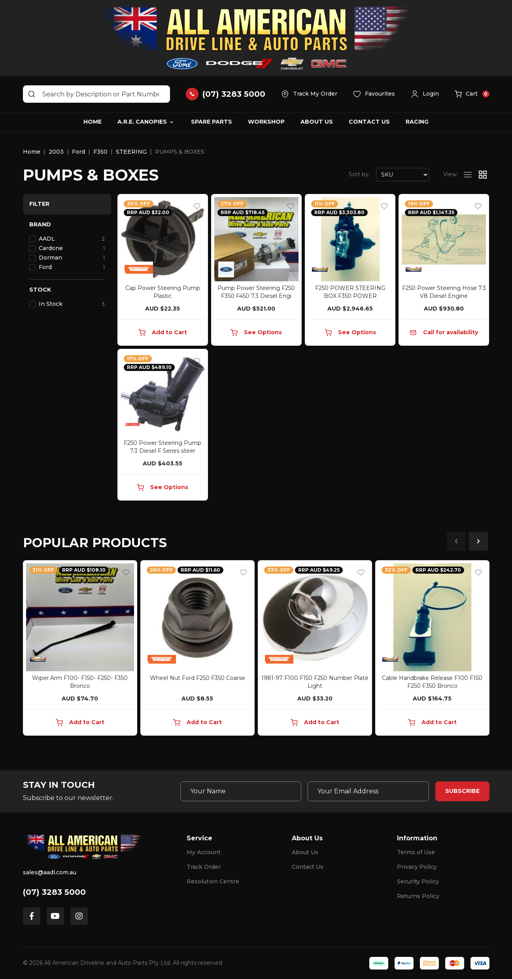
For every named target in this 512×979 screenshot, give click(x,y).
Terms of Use (416, 852)
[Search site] (31, 94)
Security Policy (418, 881)
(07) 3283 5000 (54, 892)
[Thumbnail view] (482, 174)
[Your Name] (240, 791)
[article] (80, 649)
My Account (204, 852)
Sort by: (359, 174)
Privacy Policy (417, 866)
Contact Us (369, 121)
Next (478, 541)
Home (92, 121)
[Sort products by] (402, 174)
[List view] (467, 174)
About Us (316, 121)
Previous (456, 541)
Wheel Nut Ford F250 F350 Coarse (197, 678)
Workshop (266, 121)
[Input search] (96, 94)
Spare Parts (211, 121)
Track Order (204, 866)
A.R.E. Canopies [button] (142, 121)
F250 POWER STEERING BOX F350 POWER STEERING (350, 295)
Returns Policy (418, 896)
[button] (425, 94)
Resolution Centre (213, 881)
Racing (417, 121)
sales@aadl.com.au (49, 872)
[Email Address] (368, 791)
